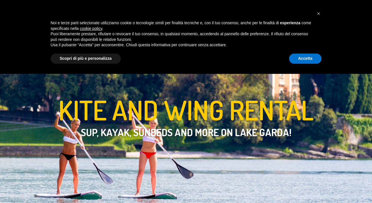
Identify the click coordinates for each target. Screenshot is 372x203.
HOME (105, 9)
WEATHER (209, 9)
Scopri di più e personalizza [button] (86, 188)
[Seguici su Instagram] (330, 9)
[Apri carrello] (351, 9)
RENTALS (180, 9)
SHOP (269, 9)
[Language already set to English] (310, 9)
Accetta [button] (305, 188)
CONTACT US (241, 9)
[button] (318, 142)
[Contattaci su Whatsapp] (320, 9)
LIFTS (155, 9)
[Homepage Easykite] (13, 9)
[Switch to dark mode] (289, 9)
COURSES (130, 9)
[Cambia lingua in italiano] (299, 9)
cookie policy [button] (91, 157)
